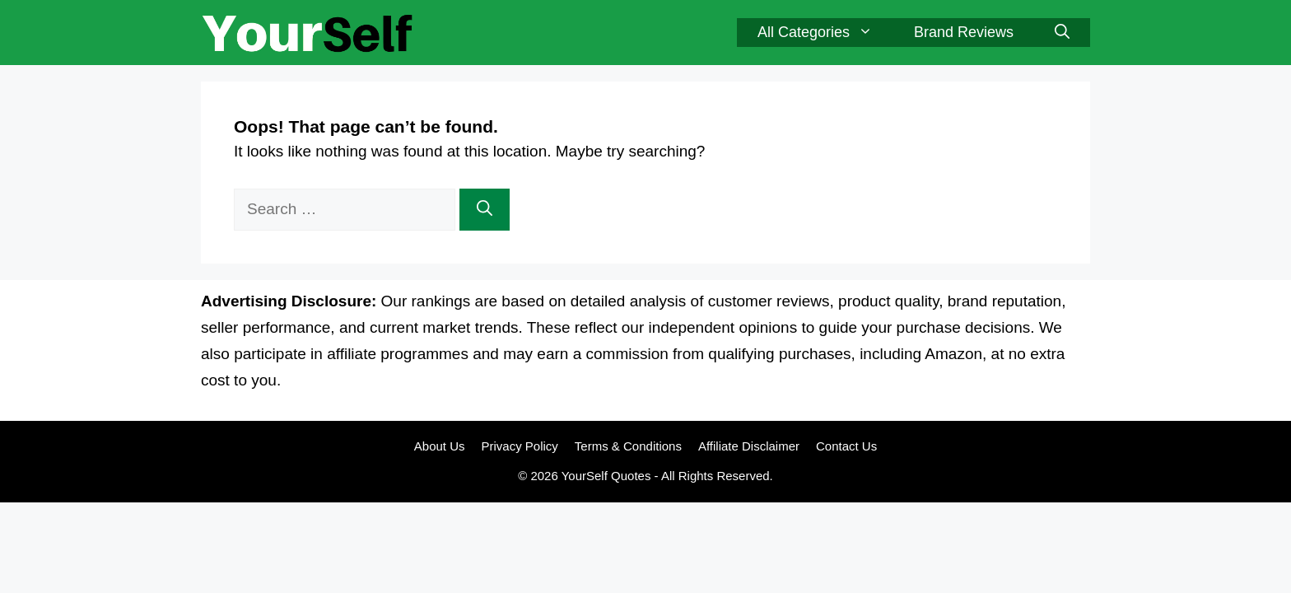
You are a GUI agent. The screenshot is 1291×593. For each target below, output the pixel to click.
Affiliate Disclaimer (748, 446)
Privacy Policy (519, 446)
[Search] (484, 210)
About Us (439, 446)
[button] (1062, 32)
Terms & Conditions (628, 446)
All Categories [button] (825, 32)
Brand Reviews (964, 32)
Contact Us (846, 446)
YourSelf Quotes (606, 476)
